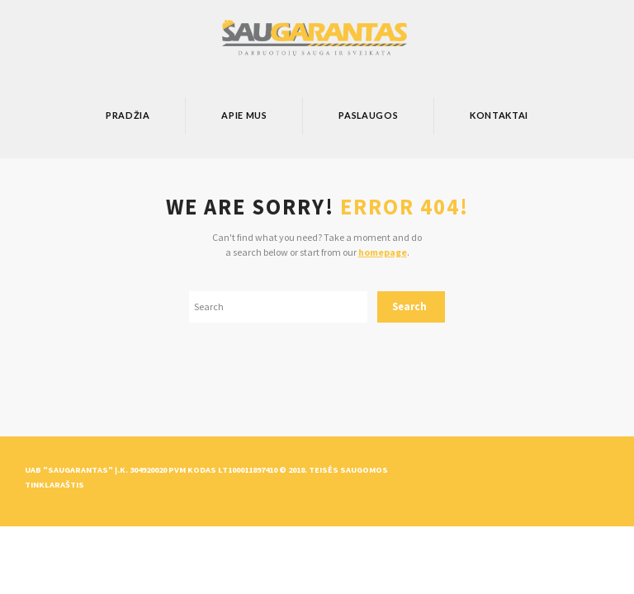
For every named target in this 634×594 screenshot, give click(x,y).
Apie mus (244, 115)
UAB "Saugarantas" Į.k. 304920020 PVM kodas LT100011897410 (151, 469)
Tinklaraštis (54, 484)
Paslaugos (368, 115)
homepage (382, 252)
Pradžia (128, 115)
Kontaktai (499, 115)
